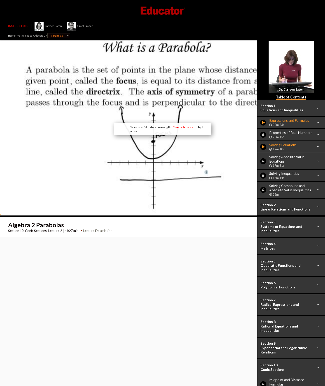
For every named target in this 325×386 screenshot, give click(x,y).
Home (11, 35)
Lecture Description (96, 194)
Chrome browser (149, 108)
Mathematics (24, 35)
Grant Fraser (80, 26)
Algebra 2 (39, 35)
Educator (162, 10)
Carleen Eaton (48, 26)
